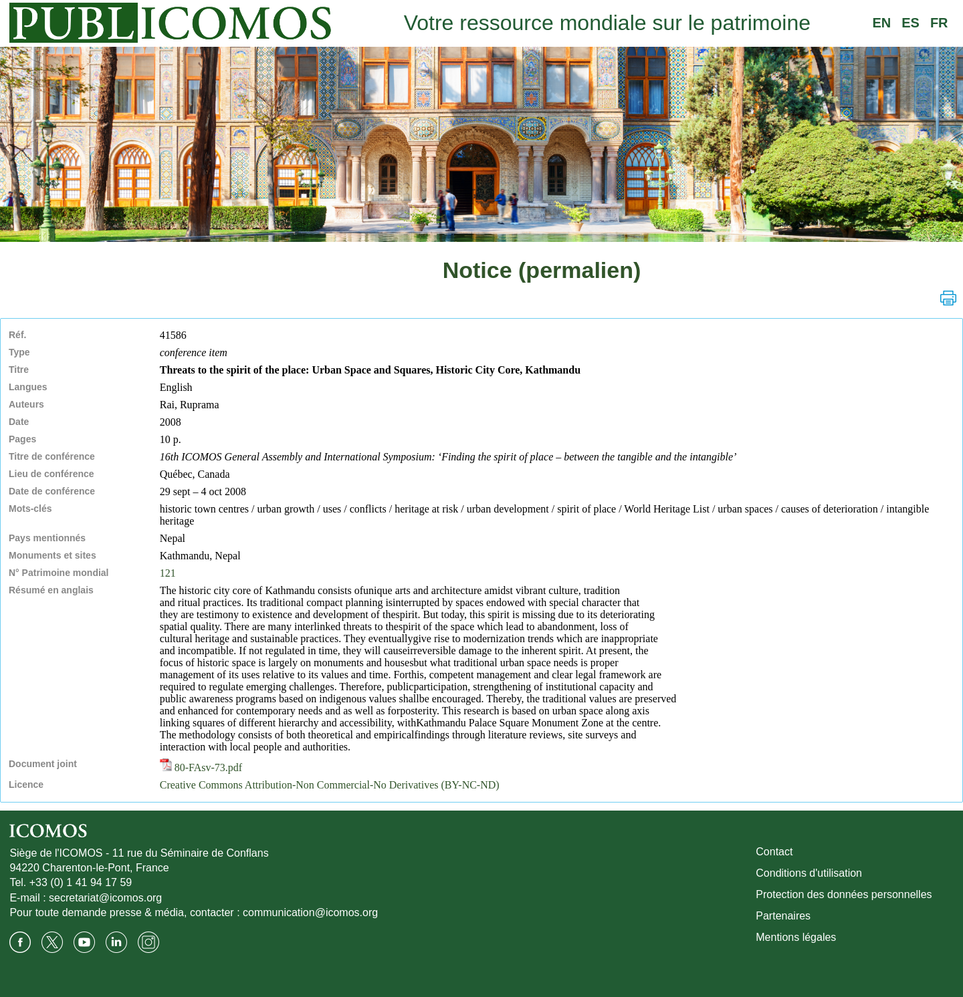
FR (939, 22)
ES (910, 22)
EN (881, 22)
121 (168, 573)
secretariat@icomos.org (105, 897)
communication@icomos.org (310, 912)
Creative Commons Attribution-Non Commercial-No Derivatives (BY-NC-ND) (330, 785)
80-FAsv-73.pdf (201, 767)
